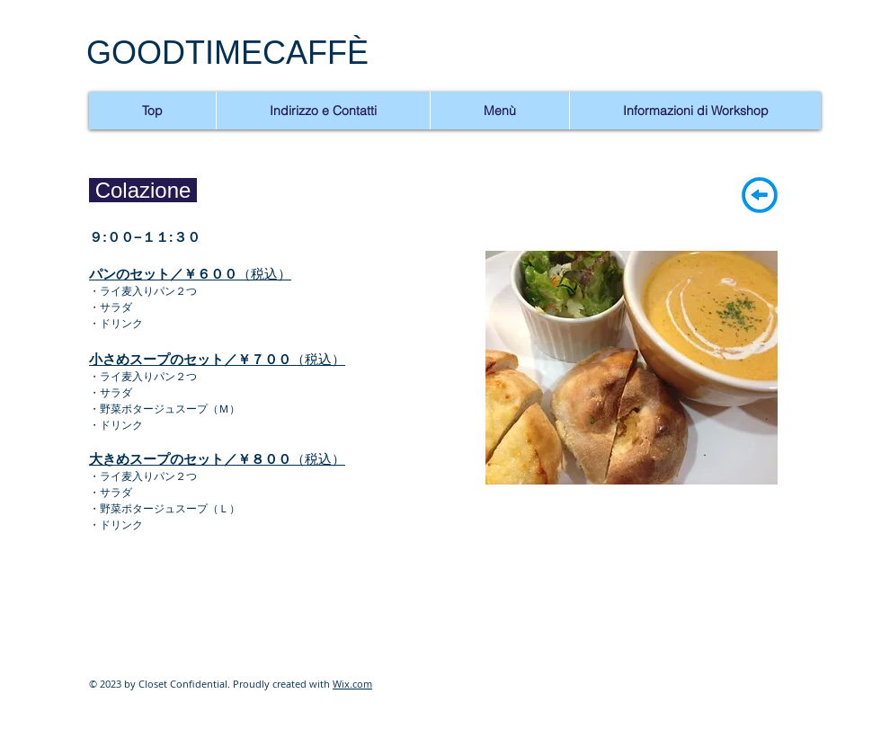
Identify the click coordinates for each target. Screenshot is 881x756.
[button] (631, 368)
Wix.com (352, 683)
